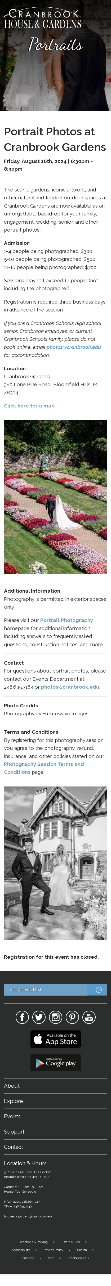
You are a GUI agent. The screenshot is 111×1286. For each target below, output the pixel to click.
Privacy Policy (53, 1250)
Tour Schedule (25, 1191)
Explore (13, 1101)
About (12, 1086)
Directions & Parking (33, 1242)
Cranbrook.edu (78, 1258)
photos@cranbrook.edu (74, 347)
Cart (51, 1258)
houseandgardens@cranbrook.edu (28, 1216)
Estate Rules (70, 1242)
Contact (13, 1147)
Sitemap (28, 1258)
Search (82, 1250)
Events (12, 1116)
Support (14, 1132)
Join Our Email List (58, 990)
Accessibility (21, 1250)
